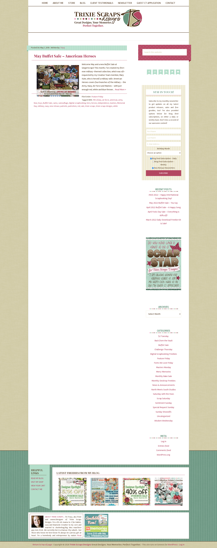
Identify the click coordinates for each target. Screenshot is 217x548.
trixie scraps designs (104, 106)
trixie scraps (90, 106)
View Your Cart (38, 485)
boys (40, 103)
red (78, 106)
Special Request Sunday (163, 407)
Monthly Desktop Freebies (164, 380)
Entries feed (163, 446)
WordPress (173, 544)
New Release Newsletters (164, 168)
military (41, 106)
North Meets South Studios (163, 389)
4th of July (97, 100)
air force (105, 100)
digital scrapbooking (77, 103)
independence (103, 103)
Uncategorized (163, 416)
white (115, 106)
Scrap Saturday (163, 398)
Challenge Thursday (163, 349)
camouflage (63, 103)
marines (113, 103)
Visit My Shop (37, 482)
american (113, 100)
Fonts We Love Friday (163, 362)
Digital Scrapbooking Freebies (163, 354)
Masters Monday (163, 367)
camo (55, 103)
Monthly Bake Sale (163, 376)
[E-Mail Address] (163, 144)
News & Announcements (163, 385)
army (120, 100)
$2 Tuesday (163, 336)
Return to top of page (42, 544)
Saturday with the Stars (163, 394)
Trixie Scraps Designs (108, 18)
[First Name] (163, 131)
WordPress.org (163, 454)
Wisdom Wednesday (163, 420)
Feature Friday (97, 96)
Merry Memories (163, 371)
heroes (94, 103)
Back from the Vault (164, 340)
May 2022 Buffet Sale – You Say (163, 202)
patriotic (63, 106)
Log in (163, 441)
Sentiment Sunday (163, 403)
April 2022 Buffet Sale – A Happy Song (163, 207)
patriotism (72, 106)
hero (89, 103)
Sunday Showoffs (163, 411)
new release (55, 106)
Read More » (120, 89)
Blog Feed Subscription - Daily (164, 158)
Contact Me (36, 489)
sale (82, 106)
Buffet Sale (47, 103)
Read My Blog (37, 478)
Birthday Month (163, 148)
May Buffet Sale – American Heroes (65, 56)
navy (47, 106)
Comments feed (163, 450)
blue (35, 103)
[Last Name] (163, 137)
